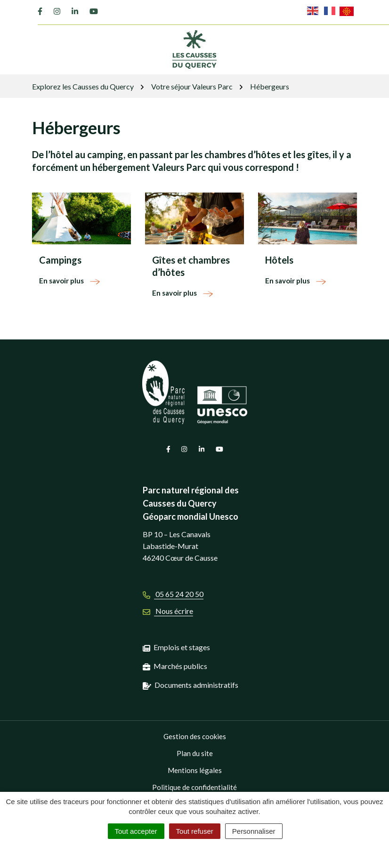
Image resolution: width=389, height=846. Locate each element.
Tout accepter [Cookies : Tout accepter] (136, 831)
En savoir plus (70, 280)
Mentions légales (195, 770)
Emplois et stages (182, 647)
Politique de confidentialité (194, 787)
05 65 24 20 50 (173, 593)
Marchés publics (180, 665)
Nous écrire (168, 610)
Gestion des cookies (194, 736)
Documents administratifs (196, 684)
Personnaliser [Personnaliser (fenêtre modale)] (254, 831)
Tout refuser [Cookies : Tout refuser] (194, 831)
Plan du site (195, 753)
